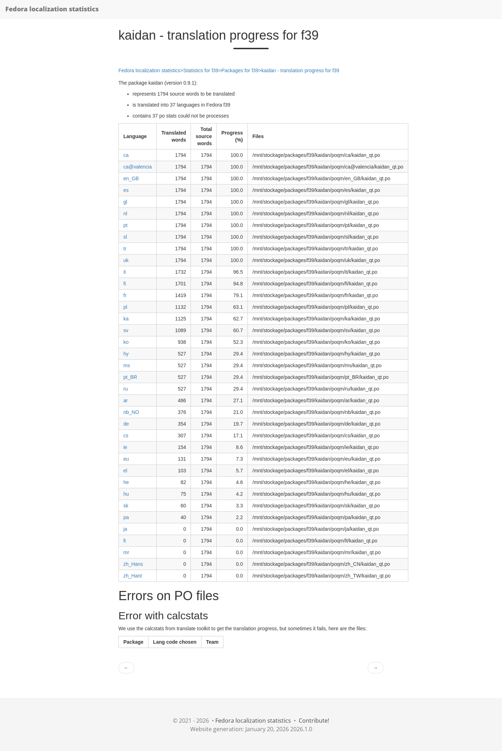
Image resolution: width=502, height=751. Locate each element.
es (126, 190)
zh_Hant (132, 576)
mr (126, 552)
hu (126, 494)
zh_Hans (133, 564)
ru (125, 389)
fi (124, 283)
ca (126, 155)
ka (126, 319)
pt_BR (130, 377)
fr (125, 295)
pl (125, 307)
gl (125, 202)
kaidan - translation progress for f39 (300, 70)
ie (125, 447)
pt (125, 225)
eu (126, 459)
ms (126, 365)
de (126, 424)
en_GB (131, 178)
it (124, 272)
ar (125, 400)
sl (125, 237)
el (125, 470)
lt (124, 541)
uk (126, 260)
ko (126, 342)
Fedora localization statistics (52, 9)
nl (125, 213)
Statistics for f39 (200, 70)
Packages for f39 (239, 70)
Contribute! (314, 720)
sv (125, 330)
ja (125, 529)
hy (126, 354)
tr (125, 248)
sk (125, 505)
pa (126, 517)
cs (125, 435)
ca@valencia (137, 167)
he (126, 482)
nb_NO (131, 412)
